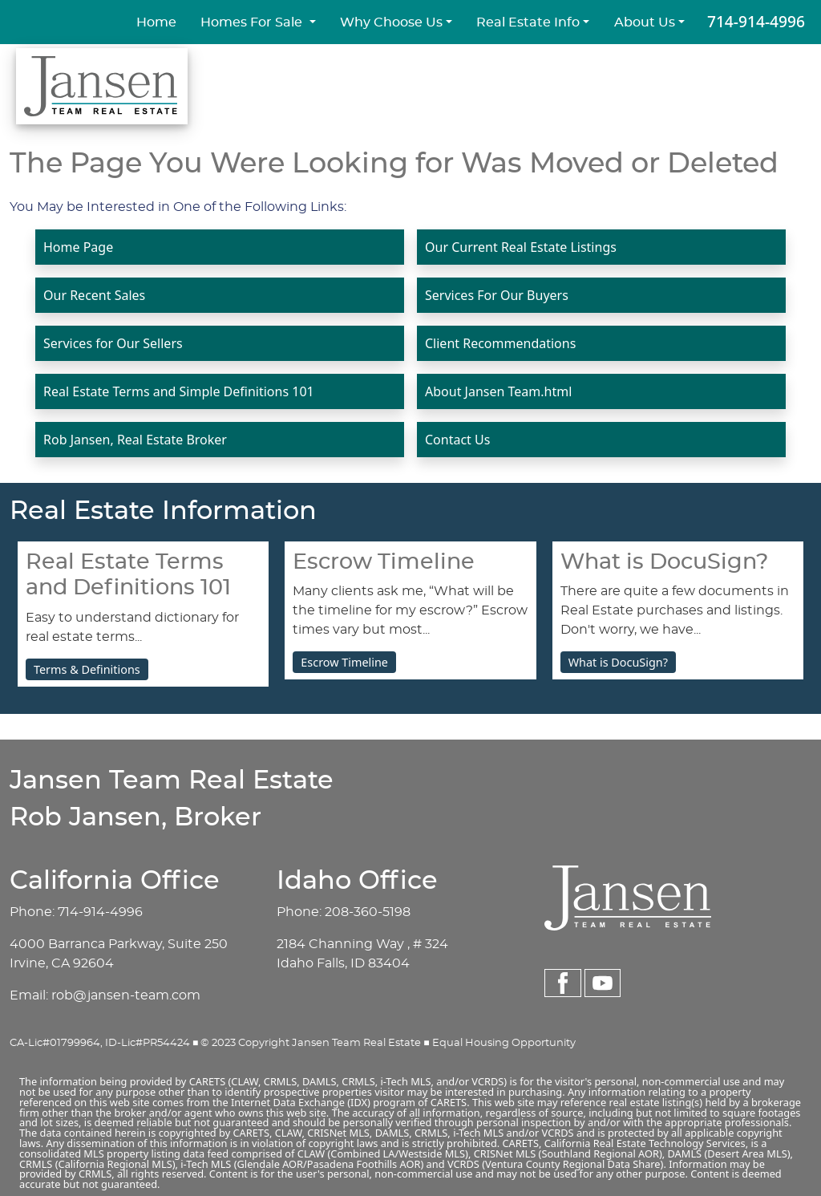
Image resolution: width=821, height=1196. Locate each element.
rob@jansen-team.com (125, 995)
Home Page (78, 247)
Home (156, 22)
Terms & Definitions (87, 669)
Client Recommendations (500, 343)
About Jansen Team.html (498, 391)
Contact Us (457, 439)
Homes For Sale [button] (252, 22)
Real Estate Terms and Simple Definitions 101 (178, 391)
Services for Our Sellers (113, 343)
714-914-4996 (756, 21)
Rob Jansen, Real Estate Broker (135, 439)
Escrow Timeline (344, 662)
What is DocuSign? (618, 662)
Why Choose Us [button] (391, 22)
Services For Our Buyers (496, 295)
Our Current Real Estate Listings (521, 247)
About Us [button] (644, 22)
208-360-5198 (367, 912)
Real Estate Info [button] (528, 22)
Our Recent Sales (94, 295)
